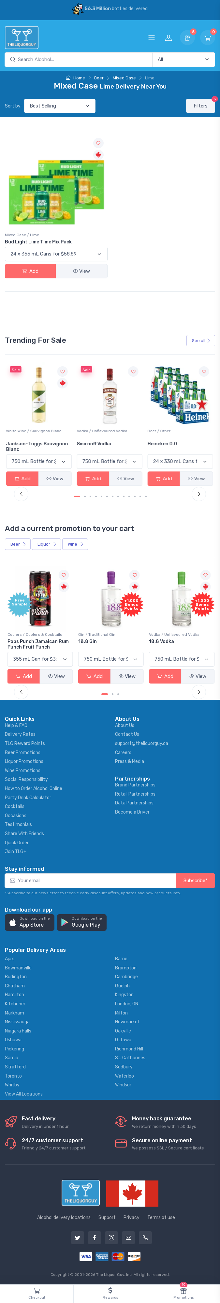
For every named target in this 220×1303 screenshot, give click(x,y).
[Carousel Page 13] (146, 496)
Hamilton (14, 994)
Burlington (16, 976)
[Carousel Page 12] (140, 496)
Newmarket (127, 1021)
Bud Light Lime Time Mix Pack (38, 242)
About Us (124, 724)
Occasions (15, 814)
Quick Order (17, 842)
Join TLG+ (15, 851)
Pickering (14, 1048)
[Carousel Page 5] (101, 496)
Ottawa (123, 1039)
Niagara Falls (18, 1030)
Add (30, 271)
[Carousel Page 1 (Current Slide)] (77, 496)
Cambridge (126, 976)
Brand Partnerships (135, 784)
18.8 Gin (87, 641)
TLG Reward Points (25, 743)
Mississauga (17, 1021)
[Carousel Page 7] (112, 496)
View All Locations (24, 1093)
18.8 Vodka (160, 641)
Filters (204, 104)
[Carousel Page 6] (107, 496)
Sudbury (124, 1066)
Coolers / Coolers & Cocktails (34, 634)
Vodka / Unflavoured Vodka (103, 430)
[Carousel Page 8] (118, 496)
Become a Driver (132, 811)
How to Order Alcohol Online (33, 788)
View (81, 271)
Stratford (15, 1066)
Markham (14, 1012)
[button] (29, 922)
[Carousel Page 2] (85, 496)
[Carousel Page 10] (129, 496)
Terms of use (161, 1216)
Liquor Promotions (24, 761)
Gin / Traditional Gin (96, 634)
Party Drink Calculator (28, 797)
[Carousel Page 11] (135, 496)
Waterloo (124, 1075)
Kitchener (15, 1003)
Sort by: (13, 106)
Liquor (47, 543)
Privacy (131, 1216)
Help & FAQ (16, 724)
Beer (99, 77)
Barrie (121, 958)
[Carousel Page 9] (124, 496)
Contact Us (127, 733)
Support (107, 1216)
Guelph (122, 985)
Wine (76, 543)
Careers (123, 751)
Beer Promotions (22, 751)
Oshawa (13, 1039)
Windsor (123, 1084)
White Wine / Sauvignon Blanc (35, 430)
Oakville (123, 1030)
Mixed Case (124, 77)
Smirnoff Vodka (95, 443)
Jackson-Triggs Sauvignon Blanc (38, 446)
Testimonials (18, 824)
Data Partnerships (134, 802)
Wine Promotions (22, 769)
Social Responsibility (26, 779)
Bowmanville (18, 967)
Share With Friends (24, 833)
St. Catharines (130, 1057)
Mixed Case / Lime (22, 235)
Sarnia (11, 1057)
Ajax (9, 958)
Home (75, 77)
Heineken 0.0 (163, 443)
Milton (121, 1012)
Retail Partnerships (135, 793)
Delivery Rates (20, 733)
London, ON (126, 1003)
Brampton (126, 967)
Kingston (124, 994)
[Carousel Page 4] (96, 496)
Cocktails (14, 806)
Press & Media (129, 761)
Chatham (15, 985)
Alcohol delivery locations (64, 1216)
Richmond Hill (129, 1048)
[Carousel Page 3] (90, 496)
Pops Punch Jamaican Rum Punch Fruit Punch (38, 643)
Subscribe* (195, 880)
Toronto (13, 1075)
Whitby (12, 1084)
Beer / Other (159, 430)
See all (201, 340)
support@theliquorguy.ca (141, 743)
